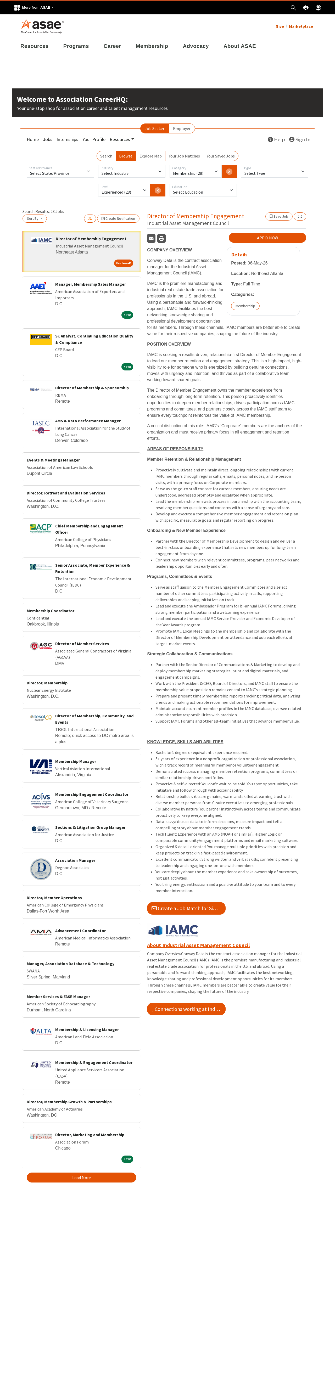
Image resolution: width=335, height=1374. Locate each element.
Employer (182, 128)
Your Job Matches (184, 156)
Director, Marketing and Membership (89, 1134)
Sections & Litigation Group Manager (90, 827)
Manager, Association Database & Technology (70, 963)
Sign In (299, 139)
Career (112, 46)
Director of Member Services (82, 643)
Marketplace (301, 26)
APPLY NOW (267, 237)
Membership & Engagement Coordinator (93, 1062)
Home (33, 139)
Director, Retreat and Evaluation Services (66, 492)
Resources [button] (120, 139)
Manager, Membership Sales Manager (90, 284)
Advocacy (196, 46)
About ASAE (240, 46)
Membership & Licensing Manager (87, 1029)
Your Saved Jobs (221, 156)
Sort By (33, 218)
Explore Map (150, 156)
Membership (152, 46)
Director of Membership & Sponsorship (92, 387)
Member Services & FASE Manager (58, 996)
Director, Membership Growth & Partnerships (70, 1101)
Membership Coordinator (50, 610)
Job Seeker (154, 128)
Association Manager (75, 860)
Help (276, 139)
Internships (67, 139)
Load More (81, 1177)
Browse (125, 156)
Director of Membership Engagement (91, 238)
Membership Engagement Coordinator (92, 794)
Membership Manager (75, 761)
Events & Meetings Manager (53, 460)
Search (106, 156)
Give (280, 26)
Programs (76, 46)
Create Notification (118, 218)
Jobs (47, 139)
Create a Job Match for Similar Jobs (189, 908)
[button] (33, 7)
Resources (34, 46)
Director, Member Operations (54, 897)
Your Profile (93, 139)
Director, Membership (47, 682)
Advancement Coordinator (80, 930)
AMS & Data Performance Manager (88, 420)
